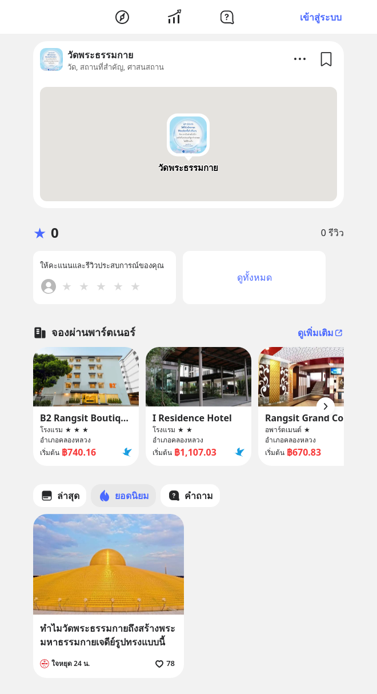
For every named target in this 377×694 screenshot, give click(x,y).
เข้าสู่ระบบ (321, 17)
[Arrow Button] (325, 406)
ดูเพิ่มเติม (321, 332)
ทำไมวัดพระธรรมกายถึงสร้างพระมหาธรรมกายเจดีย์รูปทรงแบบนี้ (107, 635)
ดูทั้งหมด (254, 277)
